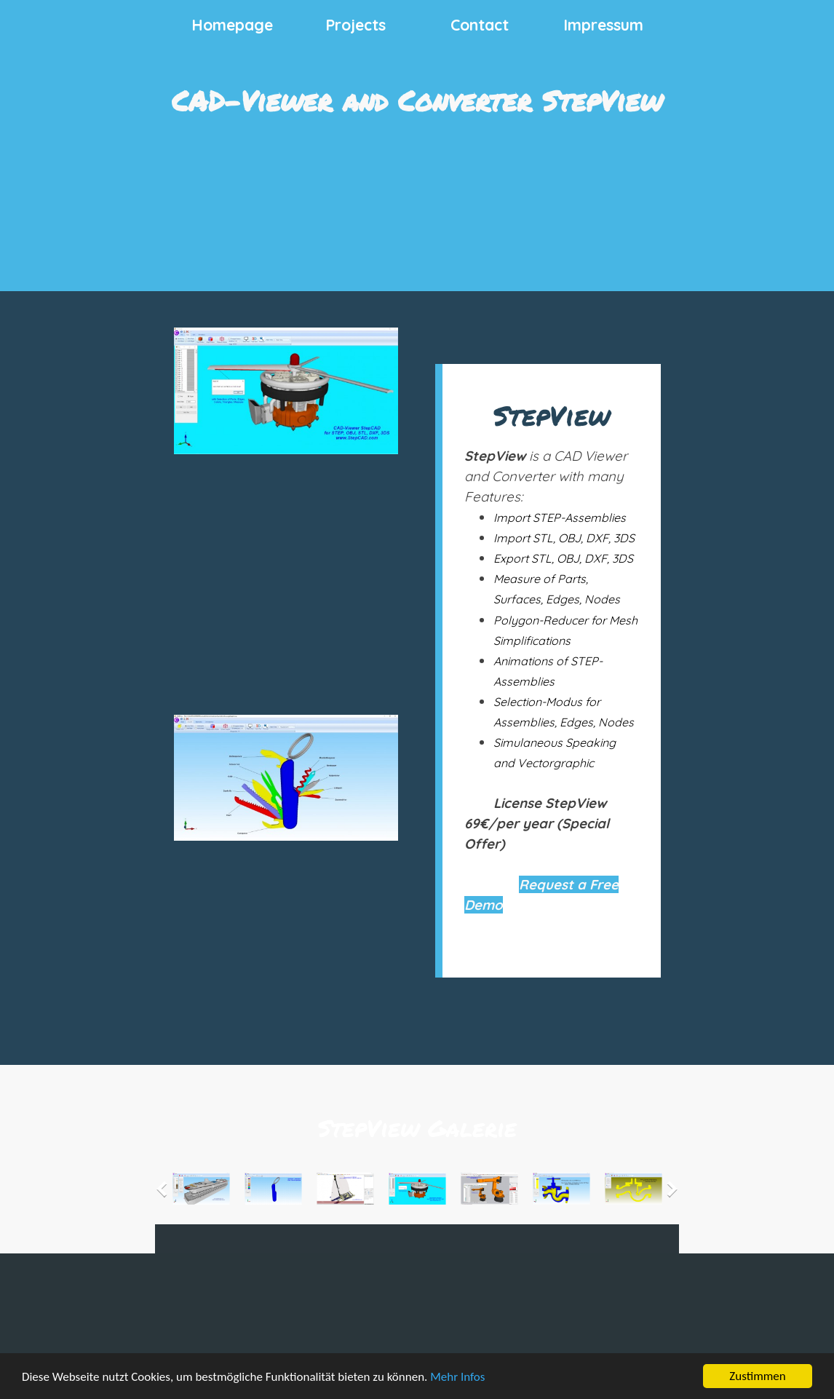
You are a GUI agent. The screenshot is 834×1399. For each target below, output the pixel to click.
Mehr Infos (457, 1377)
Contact (479, 24)
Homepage (232, 24)
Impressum (603, 24)
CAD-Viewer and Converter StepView (417, 100)
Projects (355, 24)
